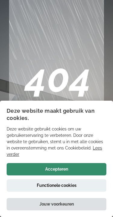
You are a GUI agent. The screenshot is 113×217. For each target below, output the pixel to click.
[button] (56, 204)
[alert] (56, 159)
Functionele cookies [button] (57, 185)
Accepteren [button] (56, 169)
